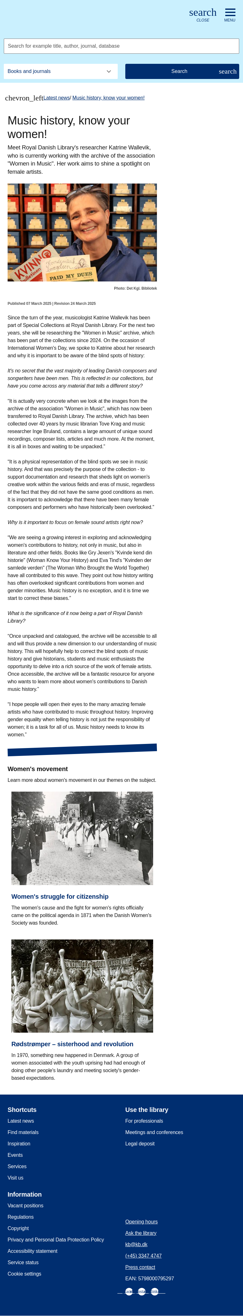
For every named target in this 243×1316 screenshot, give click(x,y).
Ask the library (140, 1233)
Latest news (56, 97)
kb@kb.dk (136, 1244)
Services (17, 1166)
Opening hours (141, 1221)
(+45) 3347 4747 (143, 1256)
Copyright (18, 1228)
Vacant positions (25, 1205)
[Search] (182, 71)
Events (15, 1155)
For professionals (144, 1121)
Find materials (23, 1132)
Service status (23, 1262)
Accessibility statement (32, 1251)
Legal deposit (140, 1143)
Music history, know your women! (108, 97)
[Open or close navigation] (229, 15)
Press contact (140, 1267)
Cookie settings (24, 1274)
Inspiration (19, 1143)
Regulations (21, 1217)
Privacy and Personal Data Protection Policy (56, 1239)
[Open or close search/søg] (203, 15)
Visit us (15, 1177)
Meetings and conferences (154, 1132)
